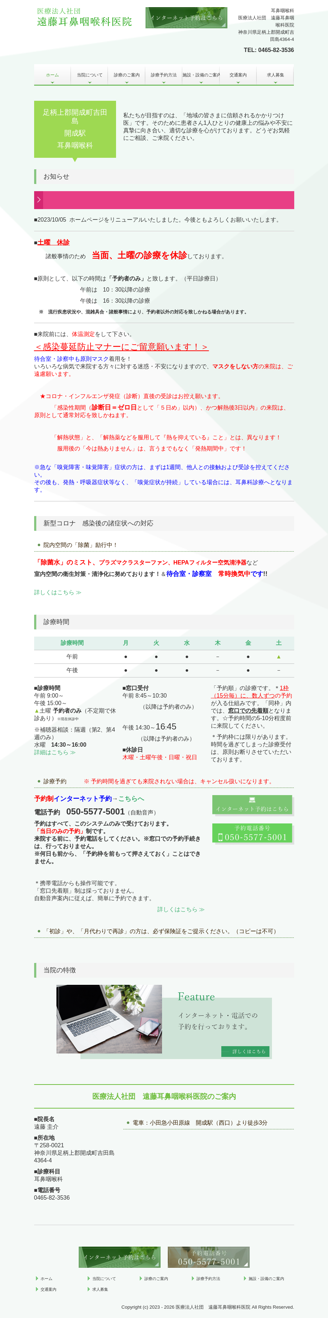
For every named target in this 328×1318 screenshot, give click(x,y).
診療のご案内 (127, 74)
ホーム (52, 74)
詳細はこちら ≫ (55, 752)
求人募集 (275, 74)
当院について (90, 74)
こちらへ (131, 798)
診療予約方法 (164, 74)
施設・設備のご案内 (201, 74)
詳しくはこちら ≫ (58, 592)
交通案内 (238, 74)
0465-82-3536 (276, 50)
